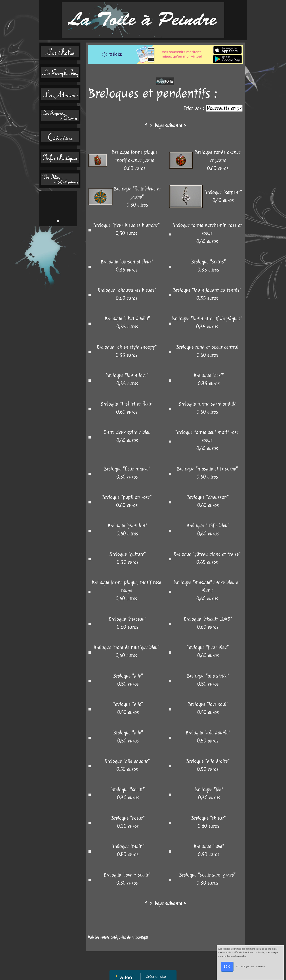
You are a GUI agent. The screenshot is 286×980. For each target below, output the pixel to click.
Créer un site (156, 976)
